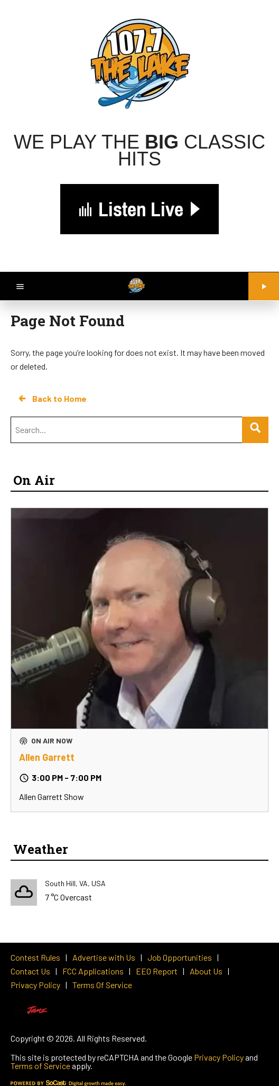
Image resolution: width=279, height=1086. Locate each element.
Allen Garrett (47, 757)
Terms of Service (40, 1066)
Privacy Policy (219, 1057)
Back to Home (52, 398)
